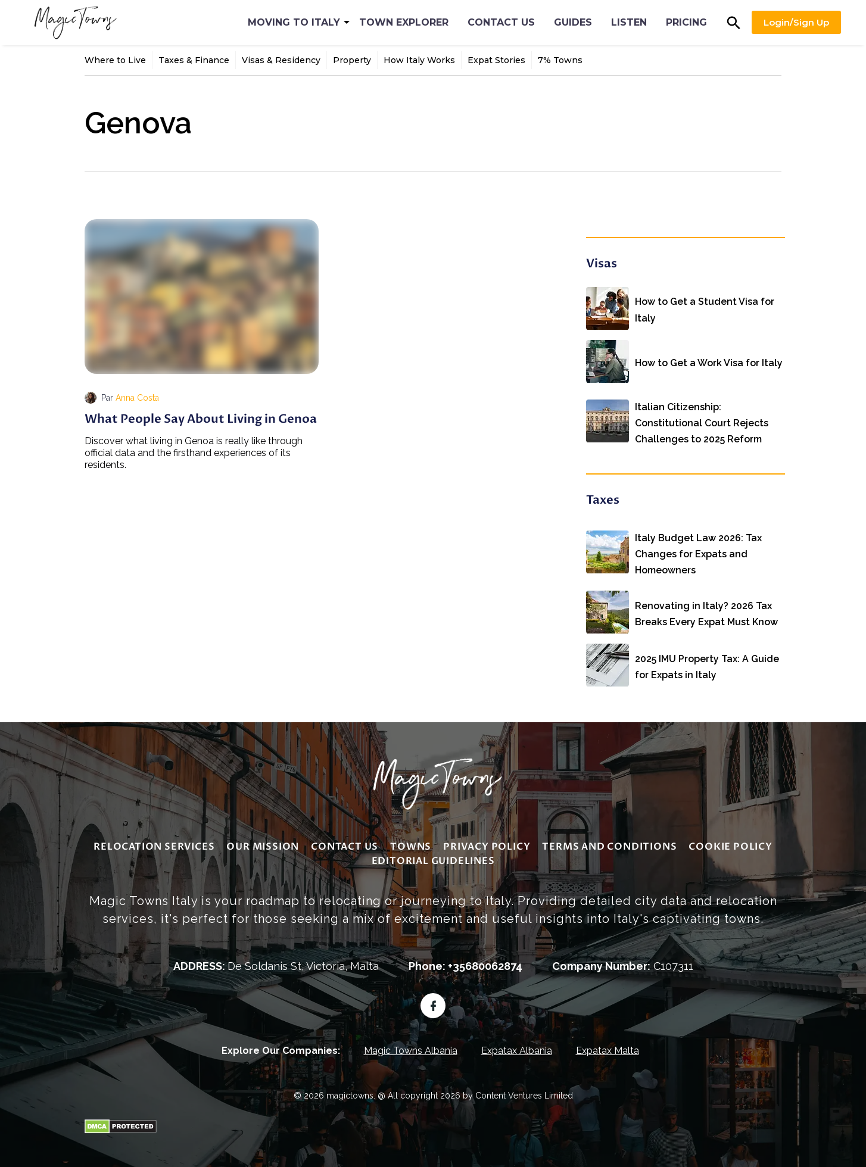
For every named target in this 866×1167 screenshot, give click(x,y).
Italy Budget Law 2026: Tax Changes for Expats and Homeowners (698, 545)
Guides (573, 22)
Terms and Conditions (609, 843)
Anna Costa (137, 397)
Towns (410, 843)
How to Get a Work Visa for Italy (709, 356)
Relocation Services (154, 843)
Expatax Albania (516, 1047)
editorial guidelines (433, 858)
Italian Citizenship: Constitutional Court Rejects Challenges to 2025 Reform (701, 415)
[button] (734, 23)
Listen (629, 22)
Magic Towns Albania (410, 1047)
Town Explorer (403, 22)
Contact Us (501, 22)
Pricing (686, 22)
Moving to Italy (294, 22)
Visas (601, 263)
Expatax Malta (607, 1047)
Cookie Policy (730, 843)
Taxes (602, 499)
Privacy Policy (486, 843)
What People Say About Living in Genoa (201, 419)
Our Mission (262, 843)
